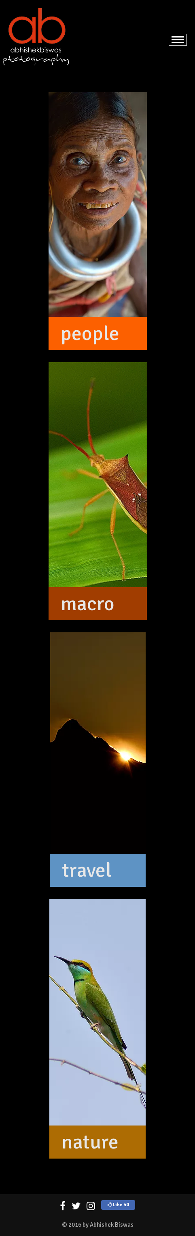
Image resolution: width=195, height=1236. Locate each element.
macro (87, 603)
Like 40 (118, 1205)
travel (87, 870)
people (90, 333)
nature (90, 1142)
